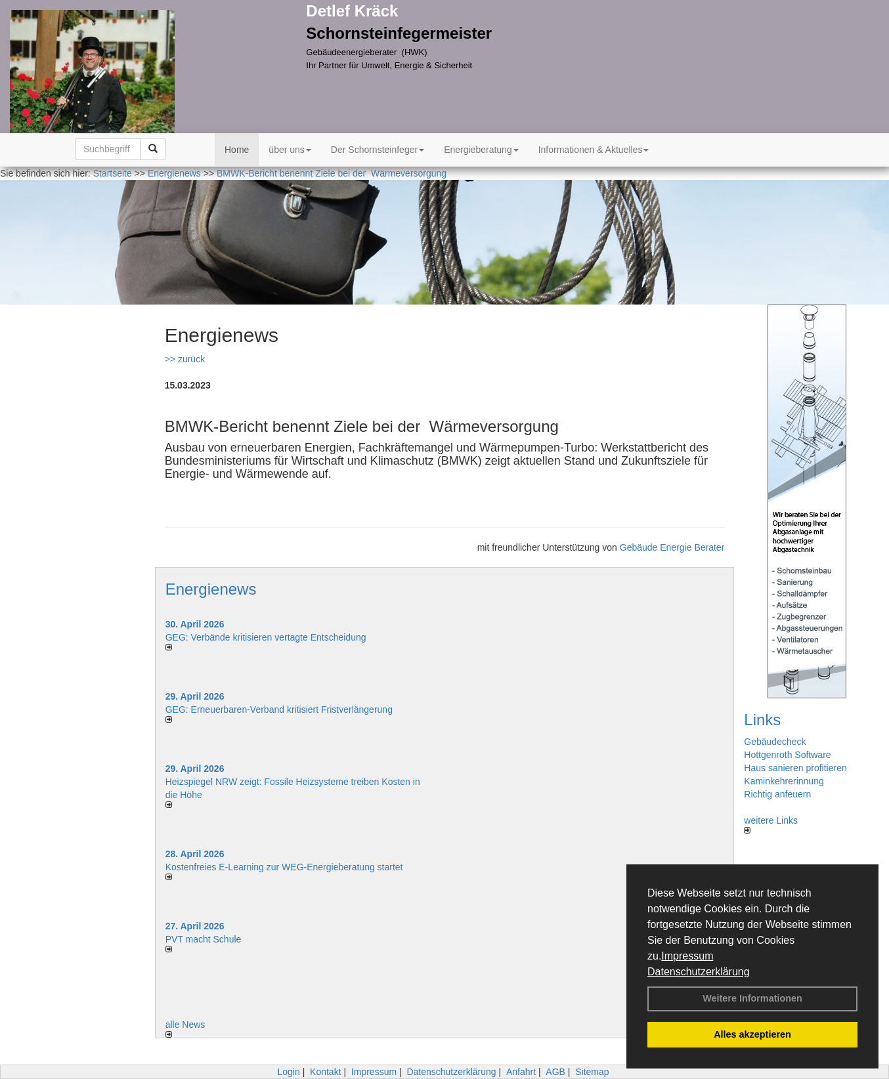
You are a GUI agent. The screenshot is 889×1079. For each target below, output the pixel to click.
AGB (555, 1072)
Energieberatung (481, 149)
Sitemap (592, 1072)
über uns (290, 149)
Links (762, 720)
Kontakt (325, 1072)
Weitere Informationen (752, 998)
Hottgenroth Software (787, 755)
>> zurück (185, 359)
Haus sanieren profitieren (795, 768)
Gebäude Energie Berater (672, 547)
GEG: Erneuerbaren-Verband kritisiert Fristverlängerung (280, 709)
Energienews (211, 589)
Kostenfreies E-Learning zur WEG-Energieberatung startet (284, 867)
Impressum (687, 956)
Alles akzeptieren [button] (752, 1034)
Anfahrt (521, 1072)
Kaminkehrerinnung (783, 781)
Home (237, 149)
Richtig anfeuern (777, 794)
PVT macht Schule (203, 939)
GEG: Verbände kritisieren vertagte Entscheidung (265, 637)
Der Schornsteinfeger (377, 149)
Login (288, 1072)
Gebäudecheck (775, 741)
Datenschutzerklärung (698, 971)
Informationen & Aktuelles (593, 149)
